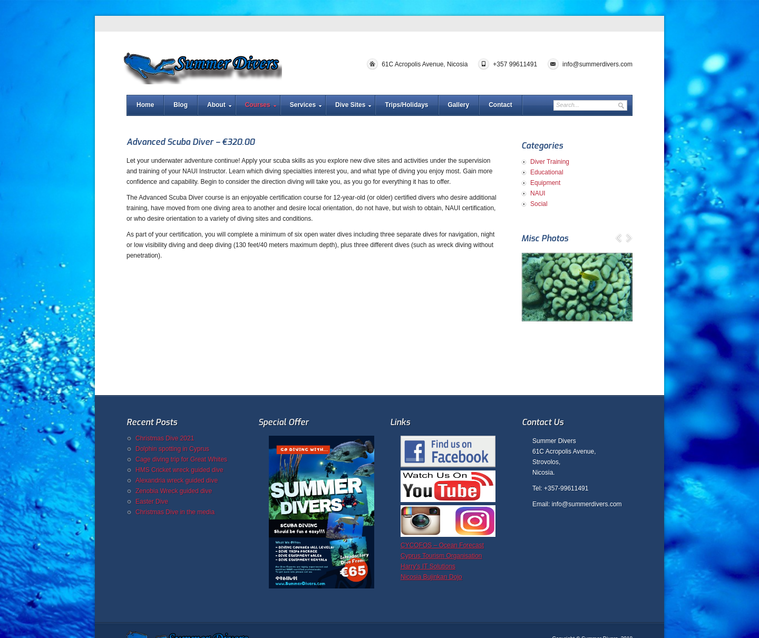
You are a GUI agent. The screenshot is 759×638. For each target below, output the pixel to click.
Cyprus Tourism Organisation (441, 556)
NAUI (538, 193)
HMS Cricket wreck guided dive (179, 470)
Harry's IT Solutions (428, 566)
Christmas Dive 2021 (164, 438)
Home (145, 105)
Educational (546, 172)
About (216, 105)
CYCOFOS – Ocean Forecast (442, 545)
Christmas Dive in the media (175, 512)
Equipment (545, 183)
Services (303, 105)
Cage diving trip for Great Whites (181, 459)
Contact (500, 105)
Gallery (459, 105)
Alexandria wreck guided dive (176, 480)
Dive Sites (350, 105)
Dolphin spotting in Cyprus (172, 449)
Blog (180, 105)
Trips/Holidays (406, 105)
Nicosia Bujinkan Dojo (431, 577)
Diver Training (549, 161)
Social (539, 204)
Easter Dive (151, 501)
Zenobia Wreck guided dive (173, 491)
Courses (257, 105)
